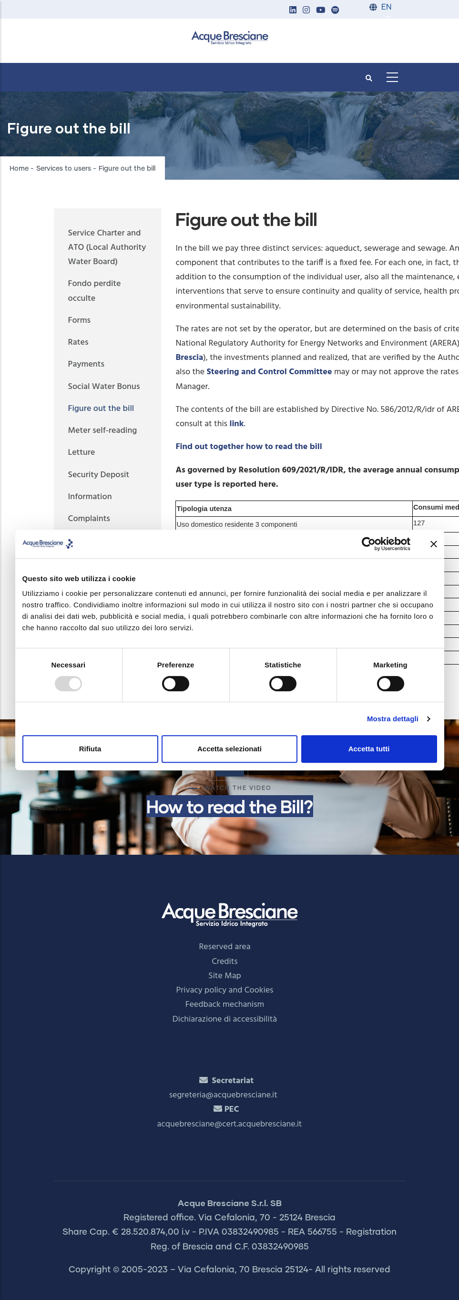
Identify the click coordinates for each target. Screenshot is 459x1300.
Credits (225, 962)
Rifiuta (90, 749)
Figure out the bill (101, 409)
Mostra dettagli (392, 719)
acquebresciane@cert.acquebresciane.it (229, 1124)
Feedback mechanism (225, 1005)
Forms (79, 321)
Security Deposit (99, 475)
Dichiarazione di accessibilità (225, 1019)
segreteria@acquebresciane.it (223, 1095)
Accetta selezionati (229, 749)
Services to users (63, 168)
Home (19, 168)
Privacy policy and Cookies (225, 990)
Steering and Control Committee (269, 372)
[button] (293, 10)
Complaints (89, 519)
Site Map (224, 976)
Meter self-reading (102, 431)
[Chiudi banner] (433, 544)
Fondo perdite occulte (94, 291)
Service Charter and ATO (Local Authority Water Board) (107, 247)
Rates (78, 342)
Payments (86, 364)
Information (90, 497)
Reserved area (225, 947)
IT (388, 19)
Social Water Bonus (104, 387)
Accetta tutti (369, 749)
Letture (81, 453)
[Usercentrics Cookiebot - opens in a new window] (368, 544)
